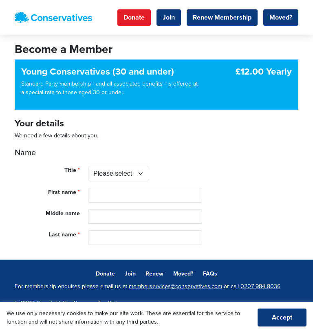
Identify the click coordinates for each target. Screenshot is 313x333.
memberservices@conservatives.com (175, 286)
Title (70, 170)
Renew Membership (222, 17)
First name (62, 192)
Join (169, 17)
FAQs (210, 273)
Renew (154, 273)
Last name (62, 234)
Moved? (280, 17)
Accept (282, 317)
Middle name (63, 213)
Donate (134, 17)
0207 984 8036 (260, 286)
